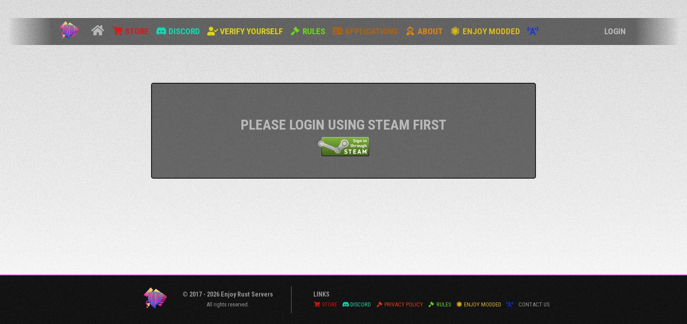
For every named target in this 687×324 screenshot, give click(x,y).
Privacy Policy (399, 304)
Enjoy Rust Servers (247, 294)
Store (130, 31)
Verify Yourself (245, 31)
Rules (307, 31)
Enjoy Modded (485, 31)
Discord (178, 31)
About (424, 31)
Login (615, 31)
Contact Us (533, 304)
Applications (365, 31)
